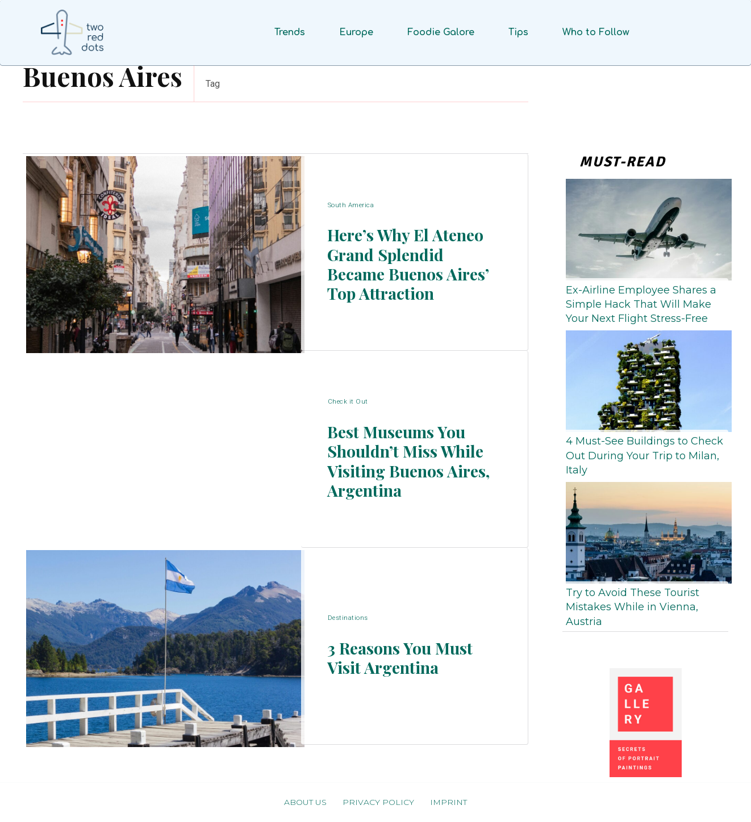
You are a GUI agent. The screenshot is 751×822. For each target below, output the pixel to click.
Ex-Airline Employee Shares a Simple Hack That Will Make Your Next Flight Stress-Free (641, 304)
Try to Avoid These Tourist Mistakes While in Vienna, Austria (632, 606)
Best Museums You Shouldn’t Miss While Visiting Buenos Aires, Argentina (404, 461)
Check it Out (348, 381)
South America (352, 184)
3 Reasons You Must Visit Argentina (408, 658)
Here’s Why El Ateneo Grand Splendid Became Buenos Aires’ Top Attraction (401, 264)
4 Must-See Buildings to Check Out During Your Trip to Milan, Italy (644, 455)
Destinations (348, 613)
